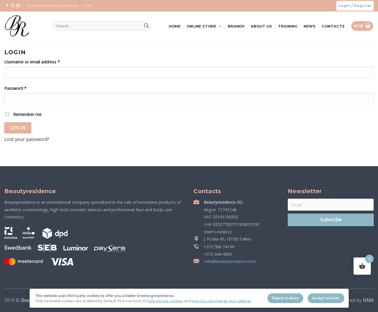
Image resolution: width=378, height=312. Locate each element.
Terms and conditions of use (52, 5)
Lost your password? (26, 139)
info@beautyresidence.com (230, 261)
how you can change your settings (221, 300)
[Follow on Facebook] (7, 6)
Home (175, 26)
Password (15, 88)
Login (344, 5)
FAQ (89, 5)
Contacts (333, 26)
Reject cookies (285, 298)
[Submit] (146, 26)
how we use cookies (165, 300)
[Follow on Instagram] (12, 6)
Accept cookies (326, 298)
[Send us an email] (18, 6)
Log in (18, 128)
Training (288, 26)
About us (261, 26)
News (310, 26)
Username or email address (32, 62)
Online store (204, 26)
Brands (236, 26)
